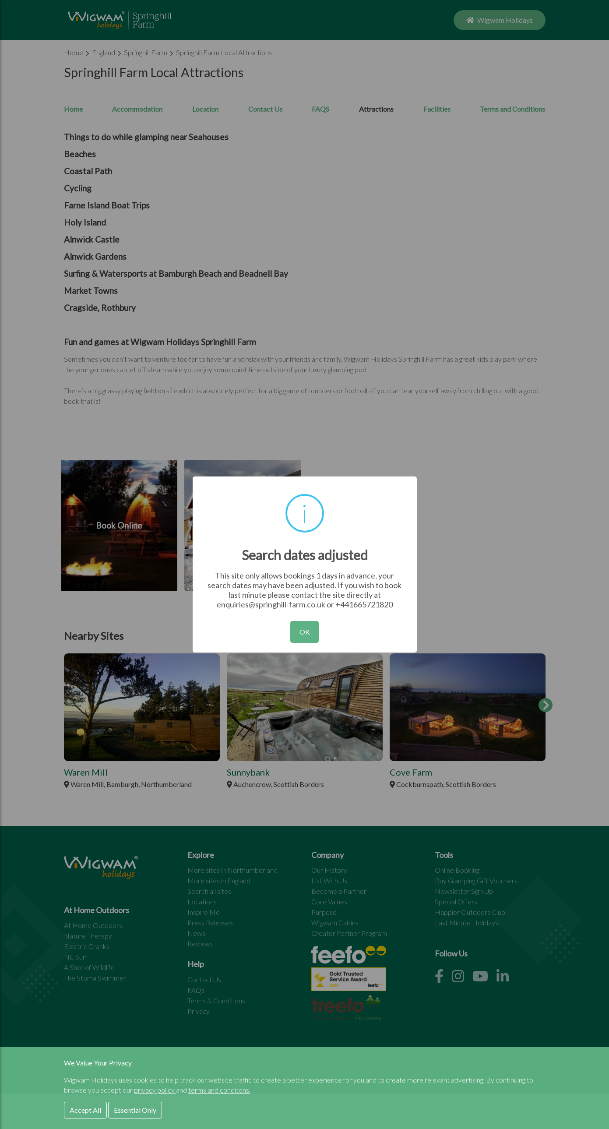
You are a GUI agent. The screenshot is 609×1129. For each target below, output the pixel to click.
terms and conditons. (219, 1090)
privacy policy (155, 1090)
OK (304, 632)
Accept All (85, 1110)
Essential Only (135, 1110)
